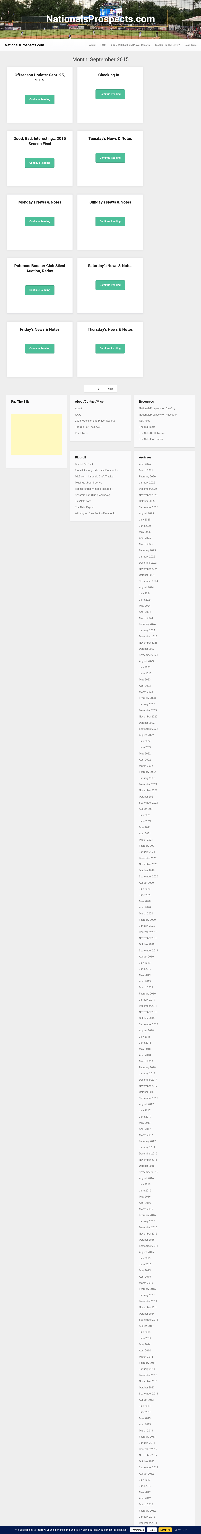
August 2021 (146, 681)
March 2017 (146, 1007)
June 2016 (145, 1063)
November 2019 (148, 810)
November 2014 (148, 1180)
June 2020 (145, 767)
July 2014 (144, 1204)
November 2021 (148, 663)
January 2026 (147, 355)
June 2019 (145, 841)
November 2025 (148, 367)
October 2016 (147, 1038)
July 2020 (144, 761)
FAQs (103, 45)
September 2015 (148, 1118)
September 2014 (148, 1192)
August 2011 (146, 1420)
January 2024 (147, 503)
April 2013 (145, 1297)
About (92, 45)
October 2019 (147, 817)
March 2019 (146, 860)
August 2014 (146, 1198)
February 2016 (147, 1087)
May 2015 (145, 1143)
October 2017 (147, 964)
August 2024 (146, 460)
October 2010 (147, 1481)
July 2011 (144, 1426)
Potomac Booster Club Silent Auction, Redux (124, 143)
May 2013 (145, 1291)
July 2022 (144, 613)
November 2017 (148, 958)
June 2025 (145, 398)
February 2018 (147, 940)
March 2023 (146, 564)
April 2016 (145, 1075)
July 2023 (144, 540)
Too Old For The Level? (167, 45)
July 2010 (144, 1500)
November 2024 (148, 441)
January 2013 (147, 1315)
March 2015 (146, 1155)
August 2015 (146, 1124)
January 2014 (147, 1241)
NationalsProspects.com (100, 19)
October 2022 (147, 595)
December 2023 (148, 509)
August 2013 (146, 1272)
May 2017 (145, 995)
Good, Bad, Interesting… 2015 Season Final (124, 80)
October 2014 (147, 1186)
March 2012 (146, 1377)
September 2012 (148, 1340)
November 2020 (148, 737)
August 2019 (146, 829)
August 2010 (146, 1494)
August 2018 (146, 903)
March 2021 (146, 712)
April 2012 (145, 1371)
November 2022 (148, 589)
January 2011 (147, 1463)
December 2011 (148, 1395)
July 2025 (144, 392)
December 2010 (148, 1469)
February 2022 (147, 644)
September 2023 (148, 527)
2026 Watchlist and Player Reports (130, 45)
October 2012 (147, 1334)
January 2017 (147, 1020)
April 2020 (145, 780)
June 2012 (145, 1358)
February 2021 (147, 718)
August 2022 (146, 607)
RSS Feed (144, 293)
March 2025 (146, 416)
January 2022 (147, 650)
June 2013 (145, 1284)
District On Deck (84, 337)
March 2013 (146, 1303)
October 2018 (147, 891)
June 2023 (145, 546)
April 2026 (145, 337)
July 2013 (144, 1278)
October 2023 (147, 521)
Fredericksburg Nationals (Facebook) (96, 343)
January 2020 (147, 798)
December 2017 (148, 952)
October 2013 (147, 1260)
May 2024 (145, 478)
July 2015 (144, 1131)
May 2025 (145, 404)
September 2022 (148, 601)
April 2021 (145, 706)
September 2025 (148, 380)
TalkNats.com (83, 373)
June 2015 (145, 1137)
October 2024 (147, 447)
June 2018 (145, 915)
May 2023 (145, 552)
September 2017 (148, 971)
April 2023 (145, 558)
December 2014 (148, 1174)
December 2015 (148, 1100)
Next (110, 261)
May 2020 (145, 774)
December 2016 (148, 1026)
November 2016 (148, 1032)
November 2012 (148, 1327)
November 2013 (148, 1254)
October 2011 (147, 1408)
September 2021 (148, 675)
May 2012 (145, 1365)
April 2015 (145, 1149)
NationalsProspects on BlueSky (157, 281)
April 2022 (145, 632)
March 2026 (146, 343)
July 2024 (144, 466)
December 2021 (148, 657)
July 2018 (144, 909)
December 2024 (148, 435)
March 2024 (146, 490)
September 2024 (148, 454)
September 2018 (148, 897)
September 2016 (148, 1044)
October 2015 (147, 1112)
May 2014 (145, 1217)
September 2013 (148, 1266)
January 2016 (147, 1094)
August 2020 (146, 755)
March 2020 (146, 786)
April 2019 (145, 853)
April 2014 (145, 1223)
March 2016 (146, 1081)
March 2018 (146, 934)
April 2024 (145, 484)
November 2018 (148, 884)
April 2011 (145, 1444)
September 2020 (148, 749)
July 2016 (144, 1057)
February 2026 (147, 349)
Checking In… (76, 75)
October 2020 (147, 743)
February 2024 (147, 497)
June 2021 (145, 694)
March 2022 (146, 638)
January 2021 (147, 724)
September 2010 (148, 1488)
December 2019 (148, 804)
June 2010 (145, 1506)
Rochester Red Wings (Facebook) (94, 361)
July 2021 (144, 687)
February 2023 (147, 570)
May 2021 (145, 700)
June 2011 (145, 1432)
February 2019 (147, 866)
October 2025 (147, 373)
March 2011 (146, 1451)
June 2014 (145, 1211)
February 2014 (147, 1235)
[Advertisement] (36, 307)
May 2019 (145, 847)
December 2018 (148, 878)
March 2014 (146, 1229)
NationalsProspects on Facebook (158, 287)
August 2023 (146, 534)
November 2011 (148, 1401)
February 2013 (147, 1309)
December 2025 (148, 361)
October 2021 (147, 669)
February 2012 (147, 1383)
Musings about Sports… (88, 355)
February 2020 (147, 792)
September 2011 (148, 1414)
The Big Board (147, 299)
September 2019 (148, 823)
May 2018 (145, 921)
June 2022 (145, 620)
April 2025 (145, 410)
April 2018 (145, 928)
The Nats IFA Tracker (151, 312)
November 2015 (148, 1106)
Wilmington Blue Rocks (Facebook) (95, 386)
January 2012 (147, 1389)
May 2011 (145, 1438)
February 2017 (147, 1014)
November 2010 (148, 1475)
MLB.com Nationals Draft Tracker (94, 349)
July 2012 (144, 1352)
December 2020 (148, 731)
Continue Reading (28, 104)
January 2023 (147, 577)
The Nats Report (84, 380)
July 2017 (144, 983)
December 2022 (148, 583)
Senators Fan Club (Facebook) (92, 367)
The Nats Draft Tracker (152, 305)
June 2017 (145, 989)
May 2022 (145, 626)
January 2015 (147, 1168)
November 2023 (148, 515)
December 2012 (148, 1321)
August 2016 (146, 1050)
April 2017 (145, 1001)
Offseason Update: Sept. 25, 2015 (28, 80)
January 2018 (147, 946)
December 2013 (148, 1247)
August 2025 (146, 386)
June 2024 (145, 472)
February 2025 (147, 423)
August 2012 (146, 1346)
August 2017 (146, 977)
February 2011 (147, 1457)
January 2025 (147, 429)
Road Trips (191, 45)
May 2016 (145, 1069)
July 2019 (144, 835)
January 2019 (147, 872)
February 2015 (147, 1161)
